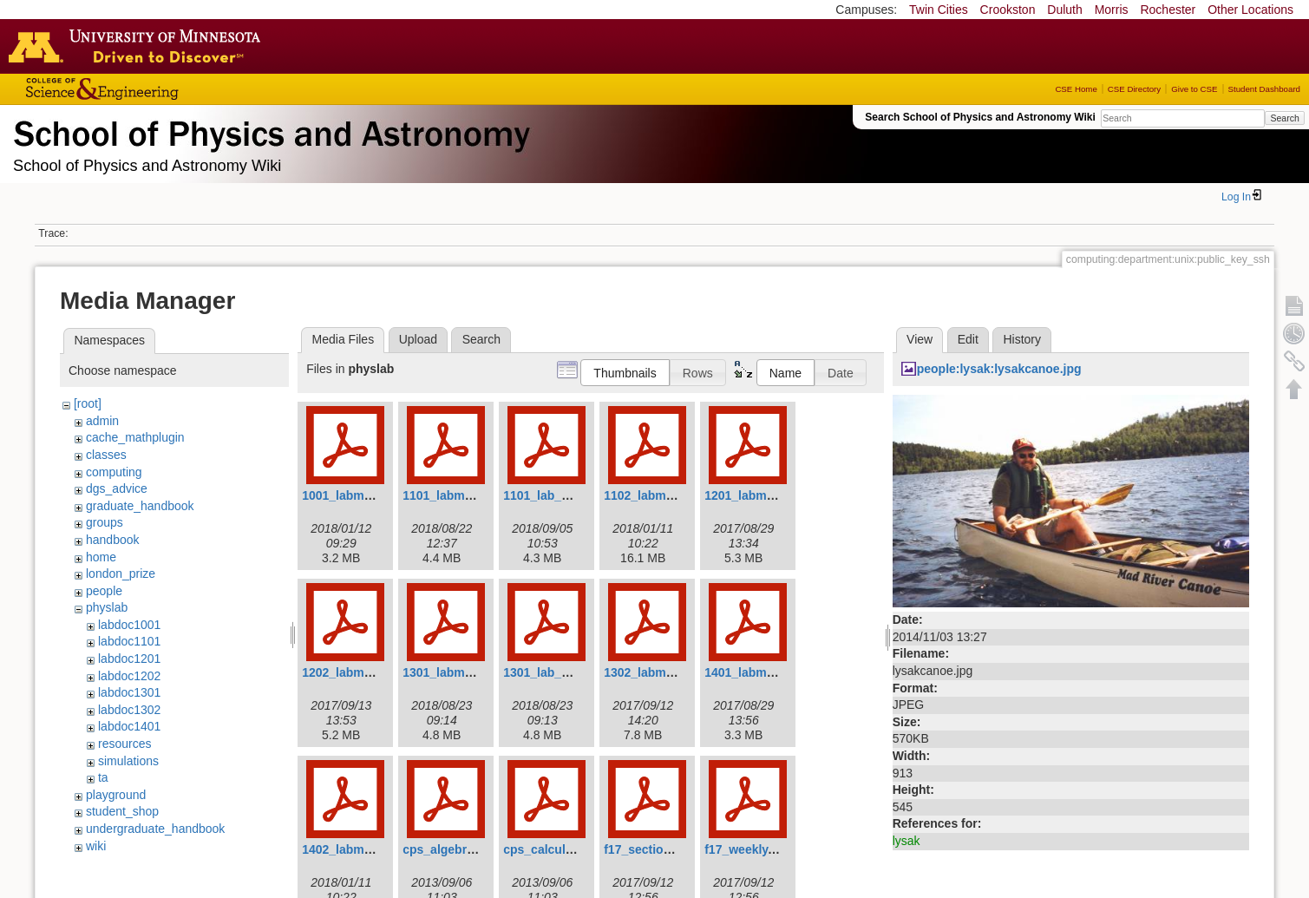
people (104, 591)
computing (114, 472)
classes (106, 455)
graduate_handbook (140, 506)
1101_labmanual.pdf (461, 495)
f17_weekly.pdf (747, 849)
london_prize (120, 573)
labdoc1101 (129, 641)
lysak (906, 841)
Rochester (1167, 9)
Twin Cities (938, 9)
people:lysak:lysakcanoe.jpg (999, 369)
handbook (113, 540)
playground (116, 795)
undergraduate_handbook (155, 829)
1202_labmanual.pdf (360, 672)
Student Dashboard (1264, 89)
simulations (128, 761)
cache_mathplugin (135, 437)
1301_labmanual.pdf (461, 672)
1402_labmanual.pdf (360, 849)
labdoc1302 (129, 710)
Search (1284, 118)
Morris (1112, 9)
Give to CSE (1194, 89)
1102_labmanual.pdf (662, 495)
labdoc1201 (129, 658)
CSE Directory (1134, 89)
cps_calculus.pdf (552, 849)
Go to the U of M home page (139, 46)
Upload (418, 339)
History (1022, 339)
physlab (107, 607)
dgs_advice (116, 488)
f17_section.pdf (648, 849)
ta (103, 777)
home (101, 557)
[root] (87, 403)
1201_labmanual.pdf (762, 495)
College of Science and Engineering (156, 89)
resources (124, 744)
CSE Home (1075, 89)
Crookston (1008, 9)
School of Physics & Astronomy (269, 130)
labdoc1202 (129, 676)
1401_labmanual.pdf (762, 672)
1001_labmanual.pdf (360, 495)
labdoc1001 (129, 625)
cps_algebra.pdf (449, 849)
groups (104, 522)
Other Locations (1250, 9)
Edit (968, 339)
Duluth (1064, 9)
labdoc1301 (129, 692)
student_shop (122, 811)
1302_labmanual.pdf (662, 672)
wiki (96, 846)
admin (102, 421)
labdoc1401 (129, 726)
